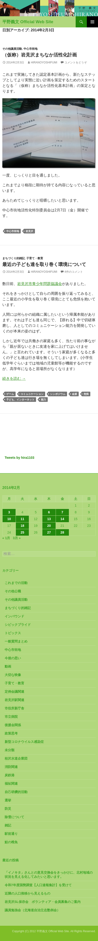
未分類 (9, 750)
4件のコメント (73, 271)
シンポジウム (57, 394)
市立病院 (11, 716)
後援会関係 (13, 725)
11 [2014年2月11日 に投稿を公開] (22, 519)
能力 (43, 399)
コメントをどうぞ (75, 62)
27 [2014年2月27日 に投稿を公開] (49, 532)
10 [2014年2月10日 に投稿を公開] (9, 519)
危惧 (86, 394)
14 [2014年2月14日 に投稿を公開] (62, 519)
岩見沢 (29, 231)
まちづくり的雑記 (13, 258)
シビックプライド (18, 624)
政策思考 (11, 733)
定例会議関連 (14, 691)
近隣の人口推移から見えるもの (27, 893)
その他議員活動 (12, 48)
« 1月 (6, 538)
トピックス (13, 633)
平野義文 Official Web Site (27, 22)
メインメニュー (92, 21)
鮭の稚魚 (11, 842)
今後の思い (13, 658)
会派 (74, 394)
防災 (8, 808)
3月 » (16, 538)
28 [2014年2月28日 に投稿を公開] (62, 532)
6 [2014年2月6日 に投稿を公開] (49, 512)
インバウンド (14, 616)
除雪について (14, 817)
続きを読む (14, 378)
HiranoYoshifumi (44, 62)
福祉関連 (11, 783)
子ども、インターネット (20, 399)
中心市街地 (30, 48)
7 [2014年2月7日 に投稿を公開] (62, 512)
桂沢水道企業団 (16, 758)
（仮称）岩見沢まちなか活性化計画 (39, 54)
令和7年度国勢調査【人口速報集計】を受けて (38, 885)
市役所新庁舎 (14, 708)
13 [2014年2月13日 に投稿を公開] (49, 519)
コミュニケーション (32, 394)
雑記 (8, 825)
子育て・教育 (34, 258)
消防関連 (11, 767)
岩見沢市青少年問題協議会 (39, 284)
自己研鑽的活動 (16, 792)
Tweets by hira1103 (19, 457)
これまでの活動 (16, 583)
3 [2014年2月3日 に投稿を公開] (9, 512)
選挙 (8, 800)
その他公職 (13, 591)
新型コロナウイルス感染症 (24, 742)
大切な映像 (13, 675)
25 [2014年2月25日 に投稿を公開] (22, 532)
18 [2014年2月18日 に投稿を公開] (22, 526)
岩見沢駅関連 (14, 700)
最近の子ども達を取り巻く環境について (44, 264)
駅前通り (11, 834)
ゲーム (10, 394)
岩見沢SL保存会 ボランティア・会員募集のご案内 (43, 902)
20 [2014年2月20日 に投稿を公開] (49, 526)
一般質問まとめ (16, 641)
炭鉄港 (9, 775)
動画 (8, 666)
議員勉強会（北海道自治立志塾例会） (32, 910)
